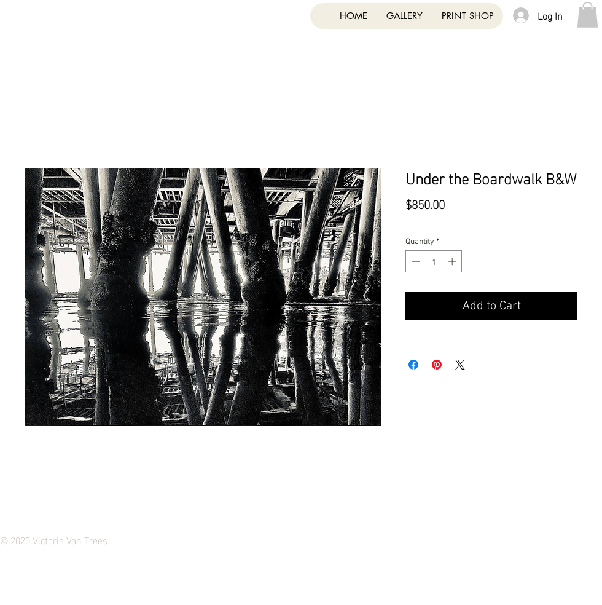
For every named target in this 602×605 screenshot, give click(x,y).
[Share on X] (460, 364)
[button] (404, 16)
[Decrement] (414, 261)
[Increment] (453, 261)
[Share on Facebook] (413, 364)
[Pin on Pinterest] (436, 364)
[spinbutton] (434, 261)
